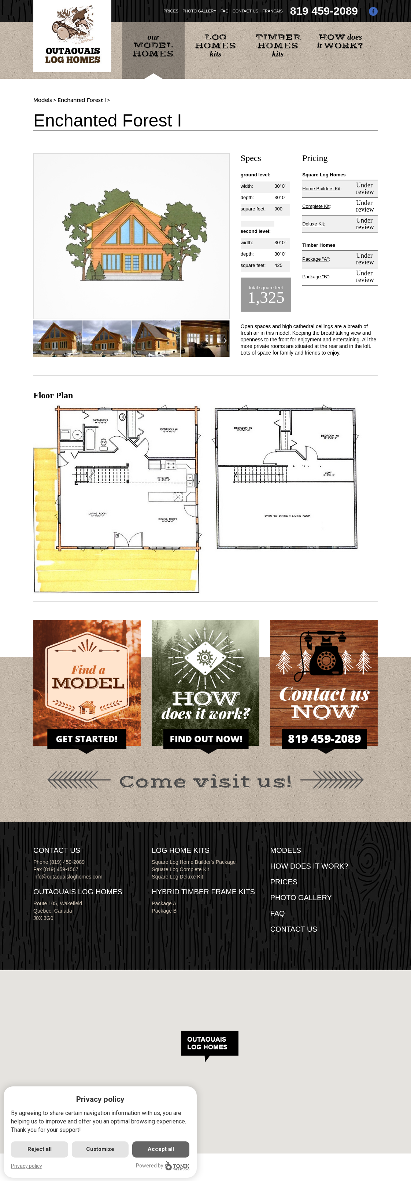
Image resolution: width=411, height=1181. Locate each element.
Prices (283, 882)
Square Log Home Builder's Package (194, 862)
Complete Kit (315, 206)
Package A (164, 903)
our (153, 45)
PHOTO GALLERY (199, 11)
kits (215, 45)
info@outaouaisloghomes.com (68, 877)
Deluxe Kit (313, 224)
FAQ (225, 11)
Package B (164, 911)
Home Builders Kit (321, 188)
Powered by (162, 1165)
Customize (100, 1149)
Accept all (161, 1149)
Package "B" (315, 276)
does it (340, 41)
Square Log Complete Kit (180, 869)
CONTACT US (246, 11)
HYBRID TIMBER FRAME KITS (203, 892)
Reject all (39, 1149)
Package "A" (315, 259)
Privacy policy (26, 1166)
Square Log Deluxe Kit (177, 877)
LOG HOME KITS (181, 850)
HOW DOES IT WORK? (309, 866)
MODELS (285, 850)
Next (225, 338)
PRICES (170, 11)
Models (42, 100)
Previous (37, 338)
